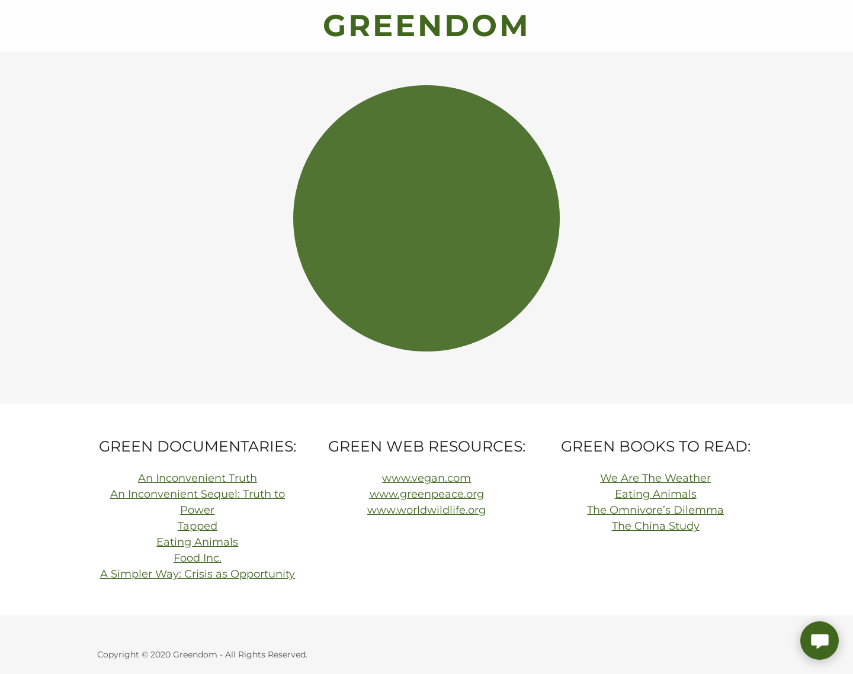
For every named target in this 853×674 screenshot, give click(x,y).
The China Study (656, 526)
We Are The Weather (655, 478)
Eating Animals (197, 542)
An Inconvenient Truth (197, 478)
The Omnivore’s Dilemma (655, 510)
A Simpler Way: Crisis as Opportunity (197, 574)
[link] (426, 32)
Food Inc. (198, 558)
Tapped (197, 526)
